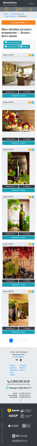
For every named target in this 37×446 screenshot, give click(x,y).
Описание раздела (12, 42)
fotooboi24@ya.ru (18, 357)
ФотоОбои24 (10, 2)
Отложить (26, 92)
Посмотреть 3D (10, 92)
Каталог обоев (19, 22)
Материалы (14, 370)
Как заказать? (11, 47)
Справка (24, 47)
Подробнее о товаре (18, 96)
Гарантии (22, 368)
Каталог (12, 365)
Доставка (13, 368)
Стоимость (22, 365)
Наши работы (12, 374)
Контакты (22, 370)
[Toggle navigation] (31, 3)
